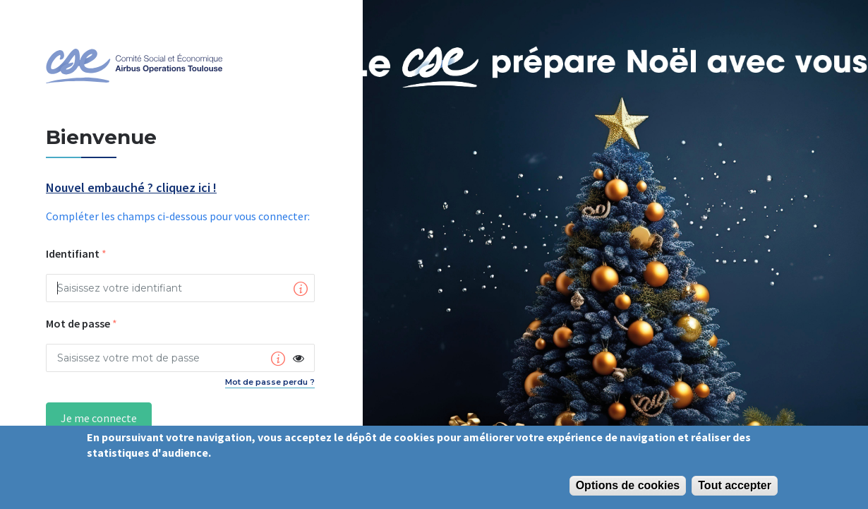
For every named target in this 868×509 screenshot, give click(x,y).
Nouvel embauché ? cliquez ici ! (131, 188)
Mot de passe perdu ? (270, 382)
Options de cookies (628, 485)
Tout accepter (734, 485)
